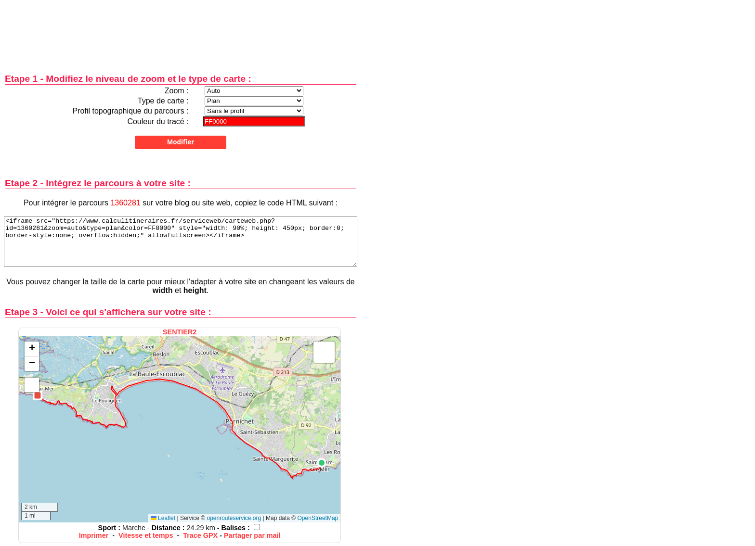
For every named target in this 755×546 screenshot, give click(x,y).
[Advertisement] (180, 30)
